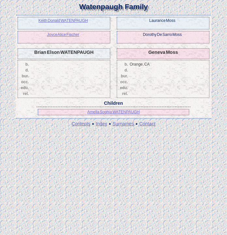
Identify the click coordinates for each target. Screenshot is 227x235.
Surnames (123, 123)
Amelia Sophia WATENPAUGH (113, 112)
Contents (80, 123)
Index (101, 123)
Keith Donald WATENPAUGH (63, 20)
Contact (147, 123)
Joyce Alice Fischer (63, 34)
